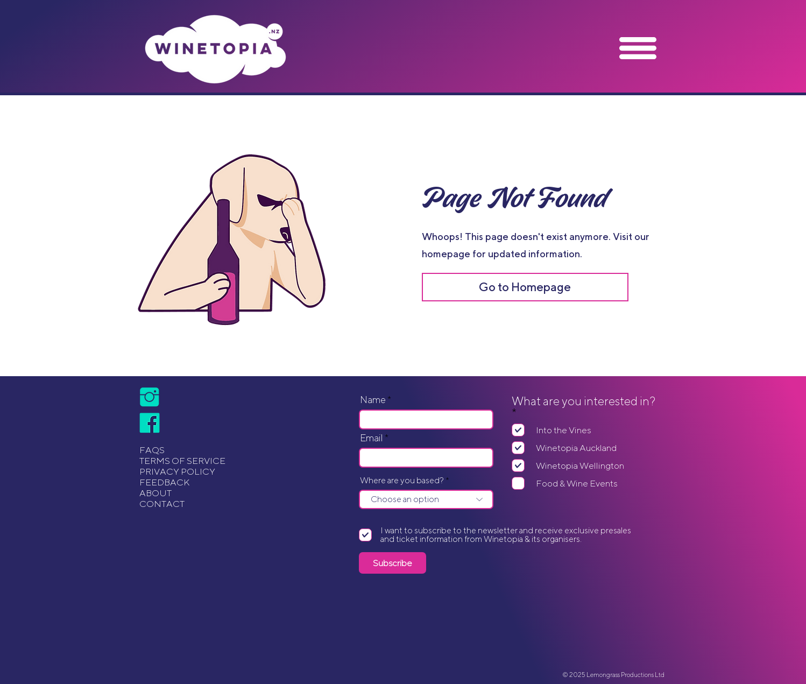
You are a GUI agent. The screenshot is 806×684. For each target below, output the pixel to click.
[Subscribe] (392, 563)
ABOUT (155, 493)
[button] (637, 48)
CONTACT (162, 503)
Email (371, 438)
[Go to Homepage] (525, 287)
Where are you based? (402, 480)
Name (373, 400)
